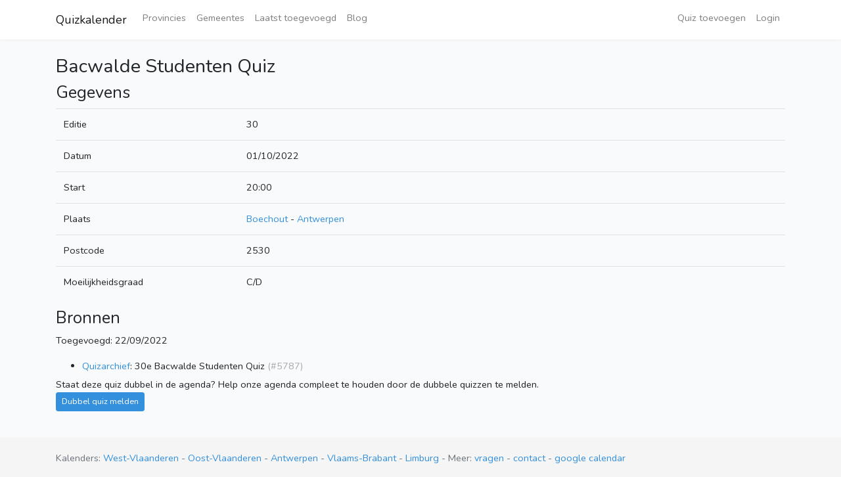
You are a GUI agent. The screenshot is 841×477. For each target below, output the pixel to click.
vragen (489, 458)
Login (768, 17)
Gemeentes (220, 17)
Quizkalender (91, 20)
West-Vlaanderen (142, 458)
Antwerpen (320, 218)
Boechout (267, 218)
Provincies (164, 17)
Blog (357, 17)
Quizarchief (106, 366)
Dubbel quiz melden (100, 401)
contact (529, 458)
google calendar (590, 458)
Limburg (423, 458)
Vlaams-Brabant (363, 458)
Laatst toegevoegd (295, 17)
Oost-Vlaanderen (226, 458)
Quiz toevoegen (711, 17)
